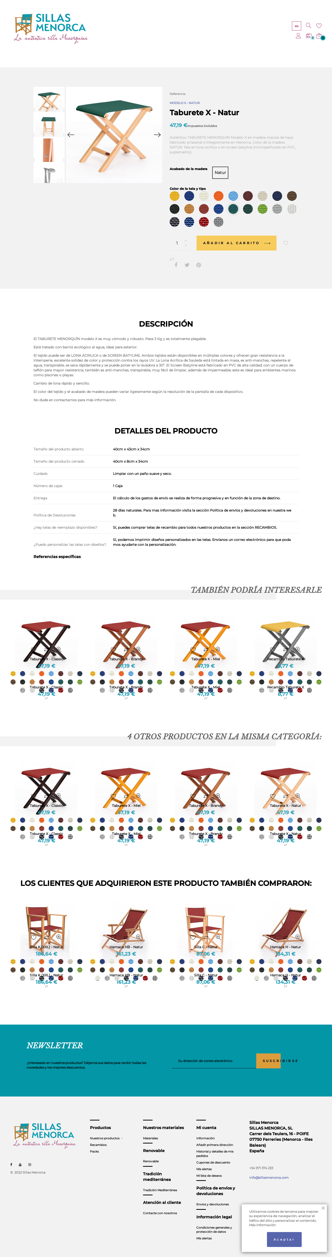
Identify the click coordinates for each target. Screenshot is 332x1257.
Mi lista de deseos (209, 1166)
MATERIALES (149, 29)
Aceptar (284, 1239)
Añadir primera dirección (214, 1136)
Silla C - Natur (206, 966)
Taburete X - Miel (205, 678)
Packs (94, 1142)
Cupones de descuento (213, 1153)
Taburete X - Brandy (126, 678)
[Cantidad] (181, 234)
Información (205, 1129)
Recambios (98, 1136)
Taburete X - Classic (46, 678)
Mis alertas (204, 1160)
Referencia (177, 94)
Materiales (150, 1129)
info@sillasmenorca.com (269, 1168)
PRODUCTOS (122, 29)
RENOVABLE (176, 29)
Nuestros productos (105, 1129)
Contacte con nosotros (160, 1204)
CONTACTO (253, 29)
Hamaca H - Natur (285, 966)
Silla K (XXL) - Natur (46, 966)
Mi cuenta (206, 1118)
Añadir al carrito (236, 234)
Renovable (151, 1152)
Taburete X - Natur (285, 825)
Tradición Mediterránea (160, 1181)
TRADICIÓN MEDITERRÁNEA (215, 29)
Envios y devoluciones (212, 1195)
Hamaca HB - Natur (126, 966)
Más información (262, 1225)
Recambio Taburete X (285, 678)
